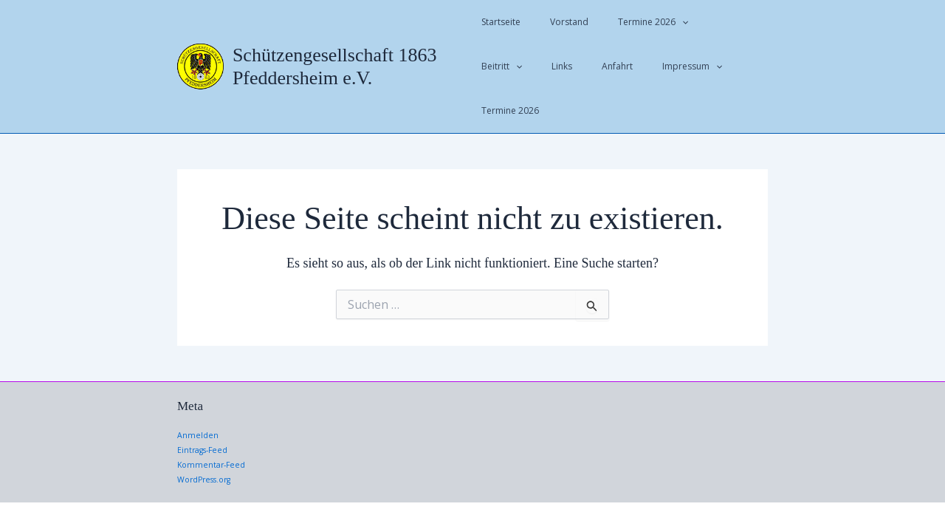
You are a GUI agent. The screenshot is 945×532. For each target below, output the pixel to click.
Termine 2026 (629, 22)
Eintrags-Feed (205, 406)
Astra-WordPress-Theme (698, 495)
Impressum (598, 66)
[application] (658, 22)
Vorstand (557, 22)
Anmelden (198, 391)
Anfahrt (535, 66)
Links (491, 66)
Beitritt (702, 22)
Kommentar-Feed (213, 420)
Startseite (500, 22)
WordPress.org (209, 435)
